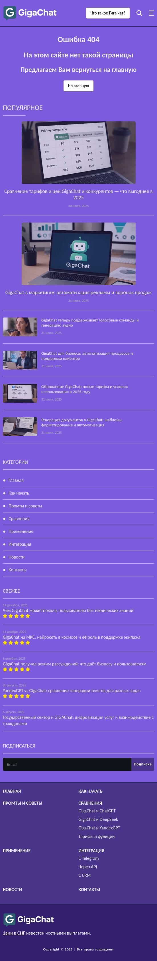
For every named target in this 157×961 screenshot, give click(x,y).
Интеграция (20, 544)
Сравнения (19, 518)
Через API (88, 866)
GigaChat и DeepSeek (98, 819)
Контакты (18, 569)
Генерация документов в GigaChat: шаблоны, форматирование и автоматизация (82, 422)
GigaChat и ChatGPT (97, 810)
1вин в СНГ (14, 933)
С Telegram (89, 858)
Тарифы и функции (97, 836)
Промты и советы (25, 505)
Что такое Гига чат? (107, 13)
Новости (17, 557)
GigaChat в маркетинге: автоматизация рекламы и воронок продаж (78, 292)
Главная (16, 480)
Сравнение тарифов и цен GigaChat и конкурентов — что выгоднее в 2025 (78, 194)
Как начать (19, 493)
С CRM (85, 875)
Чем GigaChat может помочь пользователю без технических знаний (68, 610)
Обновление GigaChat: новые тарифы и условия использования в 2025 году (84, 389)
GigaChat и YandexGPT (99, 828)
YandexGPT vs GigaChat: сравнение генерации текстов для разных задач (71, 690)
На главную (78, 85)
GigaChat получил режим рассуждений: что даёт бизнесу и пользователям (74, 664)
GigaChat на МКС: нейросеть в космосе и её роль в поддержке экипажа (71, 637)
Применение (21, 531)
